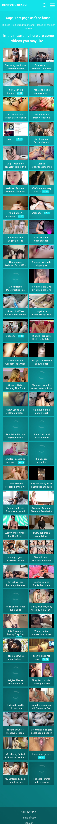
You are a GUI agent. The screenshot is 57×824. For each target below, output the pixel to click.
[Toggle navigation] (52, 5)
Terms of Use (28, 817)
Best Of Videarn (14, 5)
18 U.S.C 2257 (28, 812)
